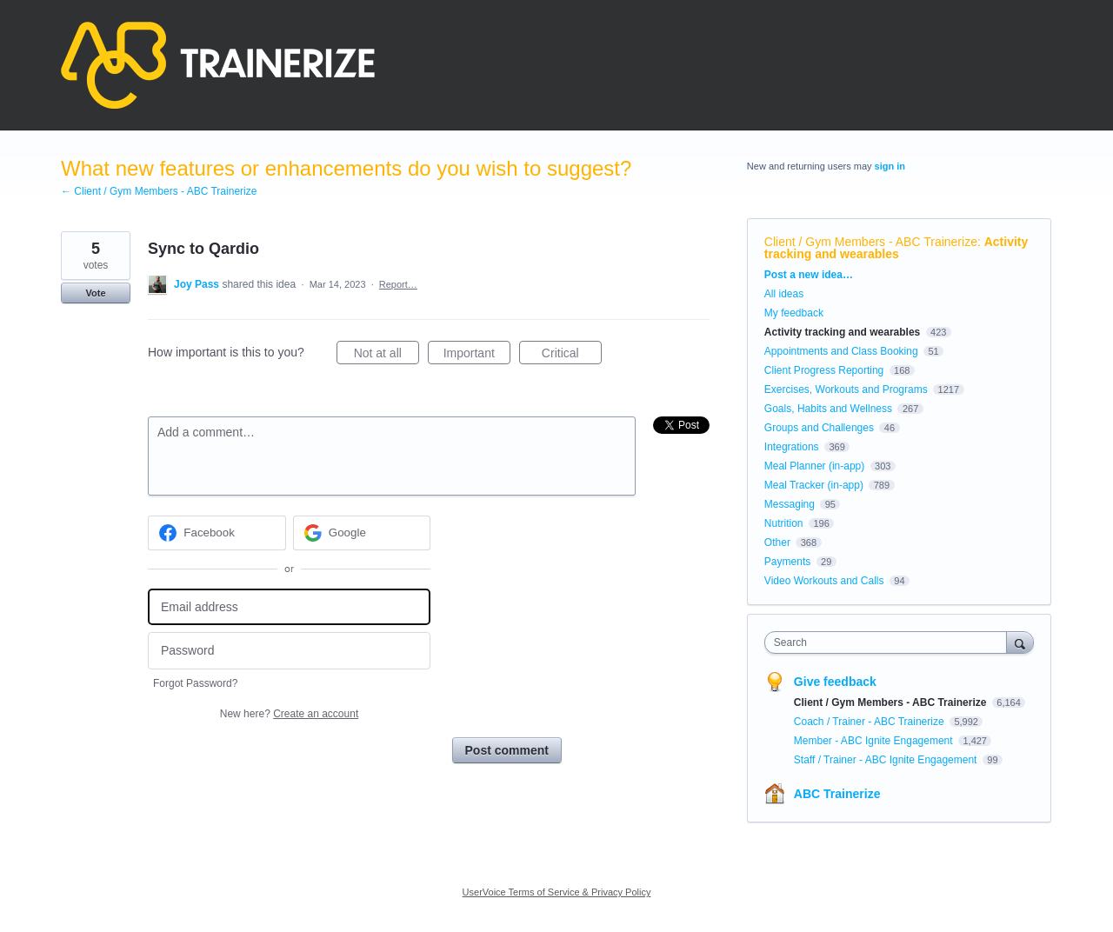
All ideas (783, 294)
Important (476, 355)
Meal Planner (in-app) (814, 466)
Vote (95, 293)
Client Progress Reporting (823, 370)
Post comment (507, 750)
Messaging (789, 504)
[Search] (1020, 642)
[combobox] (890, 642)
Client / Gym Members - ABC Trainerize (870, 242)
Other (777, 542)
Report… (398, 284)
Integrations (791, 447)
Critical (572, 355)
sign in (890, 166)
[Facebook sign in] (217, 533)
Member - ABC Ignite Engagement (875, 741)
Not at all (386, 355)
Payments (787, 562)
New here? (289, 714)
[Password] (289, 650)
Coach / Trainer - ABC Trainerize (870, 722)
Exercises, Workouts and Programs (847, 389)
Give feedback (835, 682)
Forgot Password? (195, 683)
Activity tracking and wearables (896, 248)
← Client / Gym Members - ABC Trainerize (159, 191)
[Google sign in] (362, 533)
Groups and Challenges (819, 428)
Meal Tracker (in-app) (813, 485)
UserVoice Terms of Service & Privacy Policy (557, 892)
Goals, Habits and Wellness (828, 409)
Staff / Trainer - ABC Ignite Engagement (887, 760)
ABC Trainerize (837, 794)
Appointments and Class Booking (841, 351)
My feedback (793, 313)
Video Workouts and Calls (824, 581)
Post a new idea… (808, 275)
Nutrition (783, 523)
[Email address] (289, 607)
